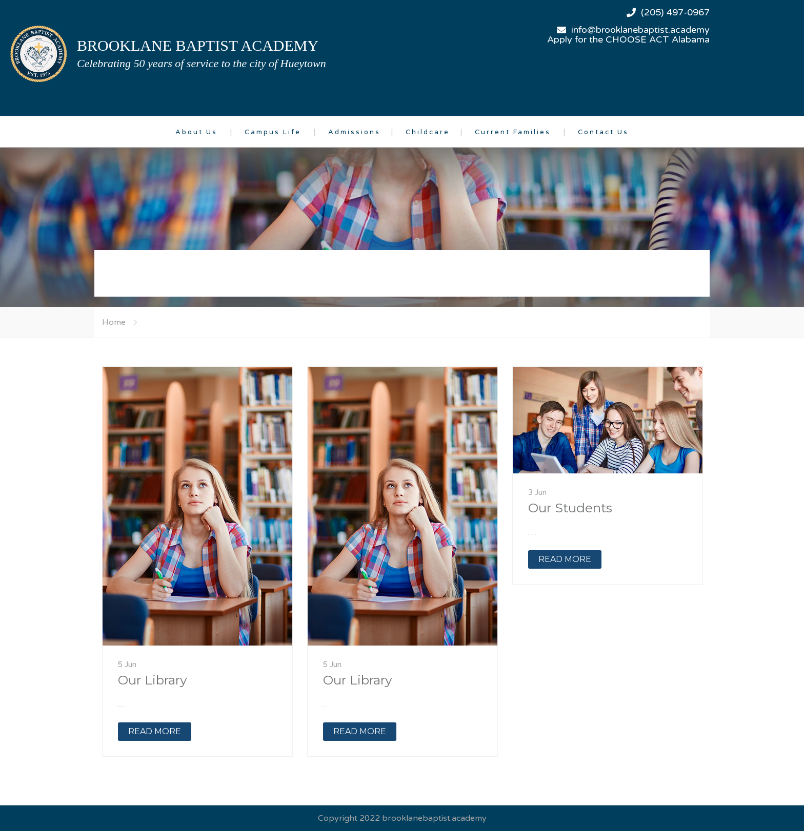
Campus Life (273, 132)
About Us (196, 132)
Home (114, 322)
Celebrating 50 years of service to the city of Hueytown (201, 63)
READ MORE (154, 731)
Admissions (354, 132)
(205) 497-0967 (675, 12)
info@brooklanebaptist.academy (640, 29)
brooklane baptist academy (197, 45)
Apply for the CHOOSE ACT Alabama (628, 39)
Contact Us (603, 132)
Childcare (428, 132)
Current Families (513, 132)
